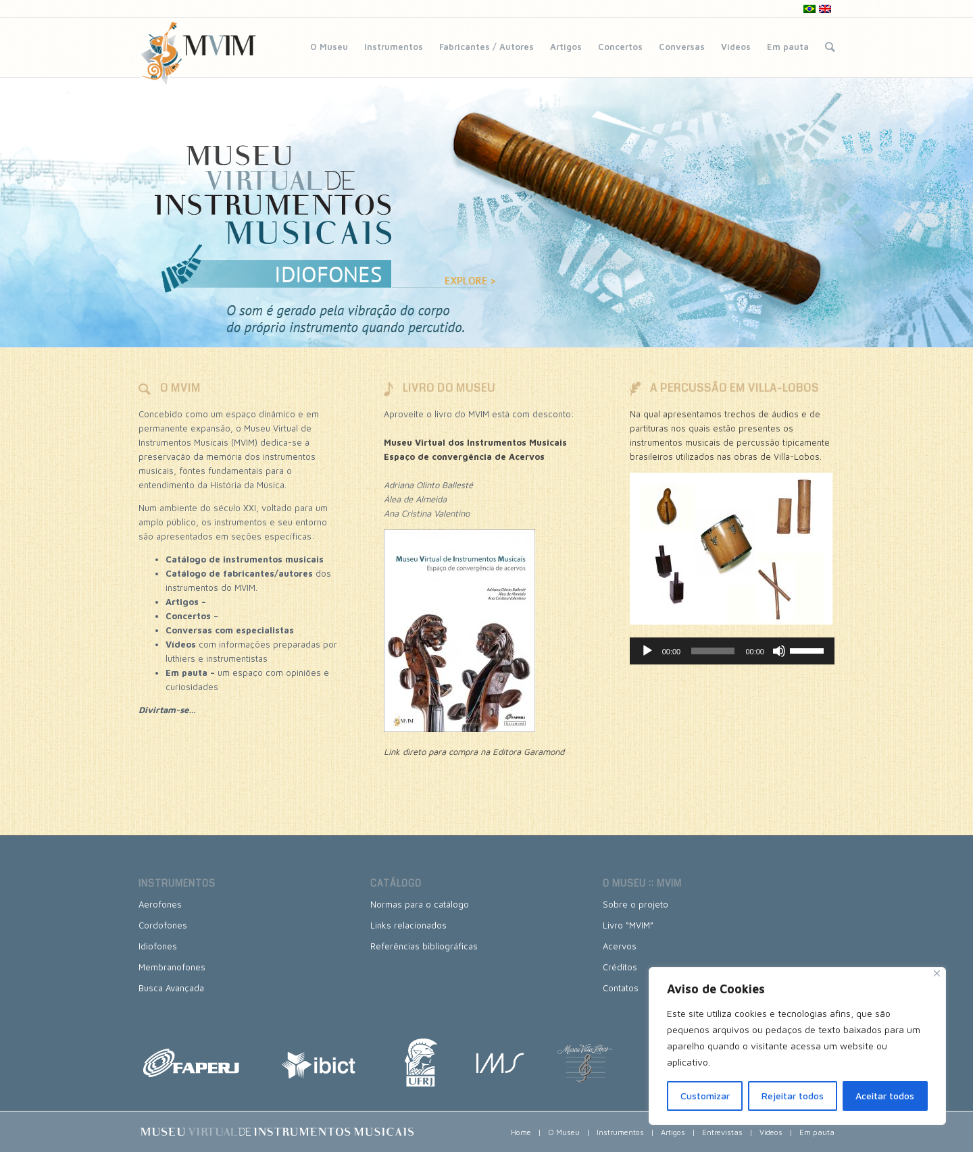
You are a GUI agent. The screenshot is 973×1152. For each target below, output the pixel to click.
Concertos (620, 46)
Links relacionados (408, 925)
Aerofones (160, 904)
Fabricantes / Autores (486, 46)
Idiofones (158, 946)
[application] (732, 650)
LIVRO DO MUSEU (449, 388)
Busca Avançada (171, 988)
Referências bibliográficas (424, 946)
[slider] (712, 651)
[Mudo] (779, 651)
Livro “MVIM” (628, 925)
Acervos (620, 946)
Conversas (682, 46)
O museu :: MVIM (642, 883)
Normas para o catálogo (419, 904)
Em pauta (788, 46)
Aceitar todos (884, 1095)
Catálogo (396, 883)
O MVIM (180, 388)
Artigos (566, 46)
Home (521, 1132)
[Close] (937, 973)
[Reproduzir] (647, 651)
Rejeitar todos (793, 1095)
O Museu (329, 46)
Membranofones (172, 967)
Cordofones (163, 925)
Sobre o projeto (635, 904)
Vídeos (736, 46)
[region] (797, 1046)
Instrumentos (393, 46)
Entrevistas (722, 1132)
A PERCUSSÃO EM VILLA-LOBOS (734, 388)
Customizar (705, 1095)
